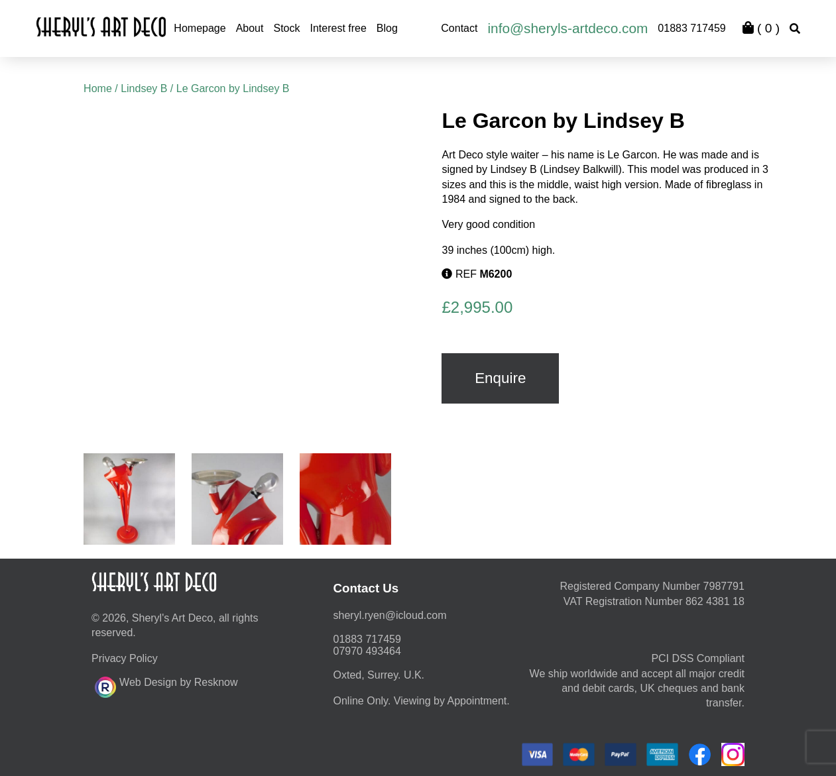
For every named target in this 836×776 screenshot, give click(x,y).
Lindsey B (144, 88)
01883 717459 (691, 28)
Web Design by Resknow (166, 685)
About (250, 28)
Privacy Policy (124, 658)
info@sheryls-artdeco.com (567, 28)
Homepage (199, 28)
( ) (761, 28)
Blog (387, 28)
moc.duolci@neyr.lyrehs (390, 615)
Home (98, 88)
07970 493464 (367, 651)
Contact (459, 28)
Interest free (338, 28)
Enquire (500, 378)
